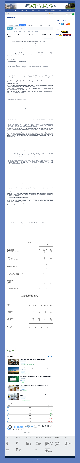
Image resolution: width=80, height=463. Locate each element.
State (15, 10)
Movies (37, 438)
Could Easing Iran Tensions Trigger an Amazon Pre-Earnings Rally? (35, 376)
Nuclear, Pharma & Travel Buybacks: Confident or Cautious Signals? (35, 367)
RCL (31, 364)
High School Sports (19, 450)
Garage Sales (57, 445)
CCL (23, 373)
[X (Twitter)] (43, 428)
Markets (9, 28)
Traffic (39, 10)
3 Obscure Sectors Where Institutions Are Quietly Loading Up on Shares (34, 394)
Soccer (17, 448)
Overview (15, 31)
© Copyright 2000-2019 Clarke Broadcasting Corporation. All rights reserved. (40, 461)
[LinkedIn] (48, 428)
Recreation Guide (28, 445)
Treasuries (36, 31)
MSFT (29, 364)
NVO (28, 373)
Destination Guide (29, 444)
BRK (23, 364)
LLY (26, 373)
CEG (25, 373)
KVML (36, 446)
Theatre (37, 439)
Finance (46, 450)
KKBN (36, 449)
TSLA (7, 421)
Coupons (66, 446)
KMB (27, 364)
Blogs (27, 442)
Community (23, 1)
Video (66, 442)
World (27, 10)
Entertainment (33, 1)
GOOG (8, 413)
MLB (16, 444)
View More (50, 356)
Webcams (46, 10)
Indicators (48, 25)
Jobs (55, 438)
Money (33, 10)
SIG (24, 390)
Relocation (47, 452)
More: (66, 437)
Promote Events (57, 443)
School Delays (61, 10)
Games (37, 442)
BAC (7, 412)
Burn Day (17, 438)
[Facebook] (45, 428)
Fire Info (27, 448)
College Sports (18, 449)
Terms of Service (37, 459)
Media (68, 1)
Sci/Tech (7, 449)
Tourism (69, 10)
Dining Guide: (48, 437)
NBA (16, 445)
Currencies (25, 31)
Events (27, 438)
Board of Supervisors (68, 443)
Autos (56, 441)
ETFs (21, 28)
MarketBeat (22, 363)
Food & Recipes (38, 443)
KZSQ (36, 448)
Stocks (15, 28)
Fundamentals (47, 449)
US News (21, 10)
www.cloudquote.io (29, 426)
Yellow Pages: (67, 448)
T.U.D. (66, 444)
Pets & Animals (57, 446)
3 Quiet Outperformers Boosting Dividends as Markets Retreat (34, 385)
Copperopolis (47, 446)
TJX (26, 390)
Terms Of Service (34, 430)
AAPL (8, 408)
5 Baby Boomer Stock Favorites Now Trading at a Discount (33, 359)
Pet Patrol (27, 446)
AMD (7, 410)
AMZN (8, 407)
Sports (15, 1)
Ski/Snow (17, 441)
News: (7, 437)
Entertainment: (39, 437)
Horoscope (37, 441)
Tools (26, 28)
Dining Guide (43, 1)
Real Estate (52, 1)
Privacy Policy (27, 430)
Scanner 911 (67, 439)
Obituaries (53, 10)
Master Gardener (48, 453)
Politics (7, 445)
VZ (33, 364)
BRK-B (25, 364)
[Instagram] (51, 428)
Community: (28, 437)
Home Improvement (48, 451)
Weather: (18, 437)
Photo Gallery (67, 445)
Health (27, 441)
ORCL (8, 420)
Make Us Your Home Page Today (61, 20)
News (9, 1)
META (8, 415)
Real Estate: (47, 448)
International (30, 31)
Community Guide (28, 443)
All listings (46, 438)
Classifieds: (57, 437)
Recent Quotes (30, 25)
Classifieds (61, 1)
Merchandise (57, 439)
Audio (66, 438)
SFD (23, 390)
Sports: (17, 442)
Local (9, 10)
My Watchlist (40, 25)
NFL (16, 443)
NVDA (8, 418)
